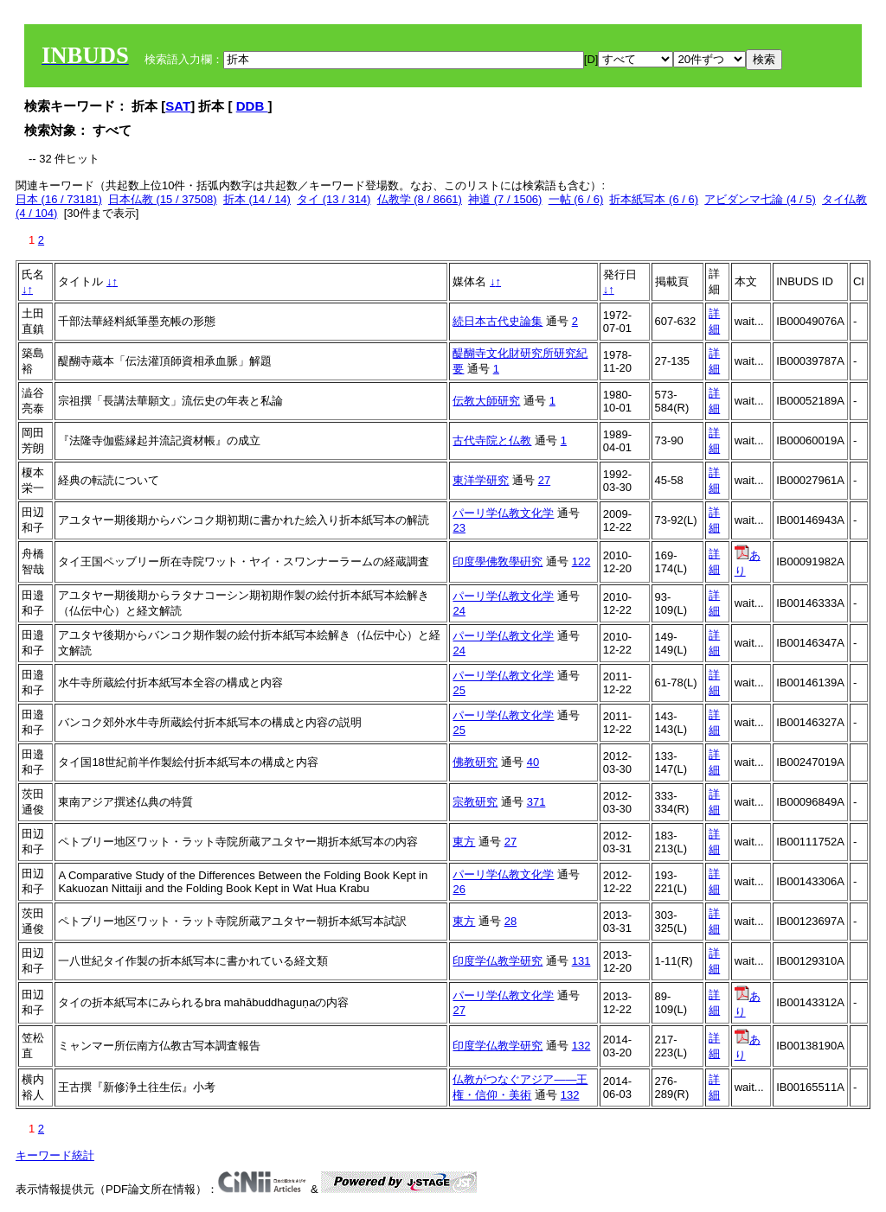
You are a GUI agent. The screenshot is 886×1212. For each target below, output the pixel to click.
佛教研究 (475, 762)
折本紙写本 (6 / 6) (653, 199)
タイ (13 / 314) (333, 199)
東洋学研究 (481, 480)
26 (459, 889)
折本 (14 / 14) (257, 199)
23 (459, 527)
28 (510, 921)
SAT (177, 106)
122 (581, 561)
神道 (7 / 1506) (505, 199)
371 (536, 801)
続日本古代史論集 (498, 321)
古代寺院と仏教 (492, 440)
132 (581, 1045)
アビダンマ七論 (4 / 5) (760, 199)
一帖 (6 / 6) (576, 199)
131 (581, 960)
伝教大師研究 (486, 400)
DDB (252, 106)
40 (533, 762)
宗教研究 (475, 801)
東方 (464, 841)
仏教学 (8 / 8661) (419, 199)
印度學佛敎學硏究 (498, 561)
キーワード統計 (55, 1155)
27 (544, 480)
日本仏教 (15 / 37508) (162, 199)
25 (459, 690)
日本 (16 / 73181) (59, 199)
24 (459, 610)
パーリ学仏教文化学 (503, 513)
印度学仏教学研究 (498, 960)
